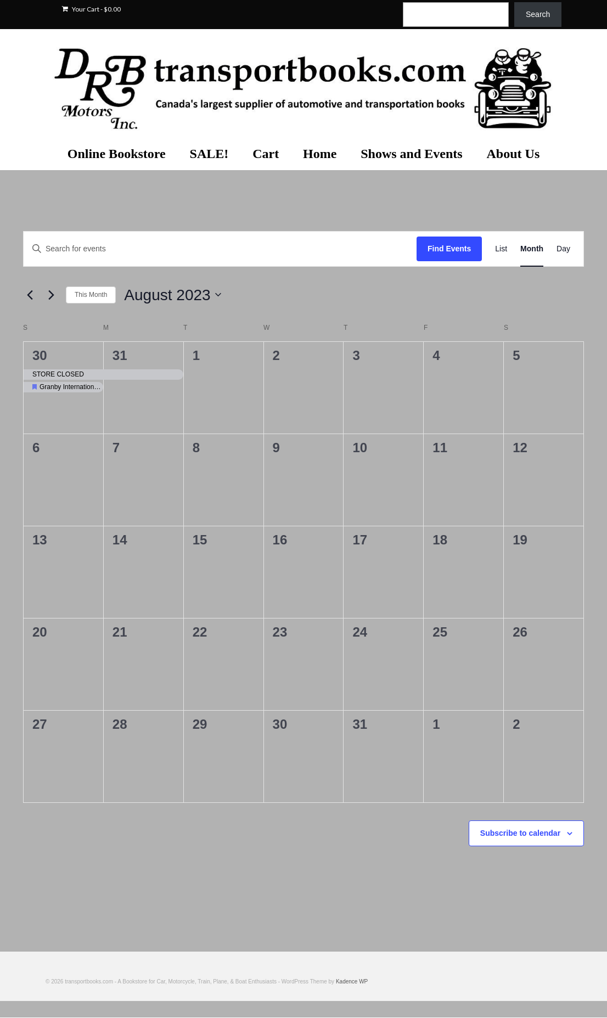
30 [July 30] (39, 355)
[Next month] (51, 294)
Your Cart (91, 9)
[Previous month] (29, 294)
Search (538, 14)
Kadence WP (352, 981)
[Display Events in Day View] (563, 249)
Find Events (449, 248)
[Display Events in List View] (501, 249)
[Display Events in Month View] (531, 249)
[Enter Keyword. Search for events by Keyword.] (220, 249)
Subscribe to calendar (520, 833)
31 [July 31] (120, 355)
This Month (91, 295)
